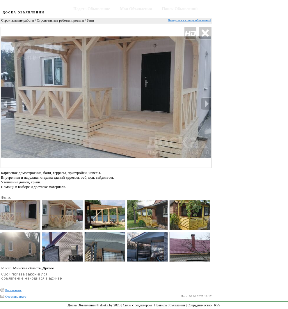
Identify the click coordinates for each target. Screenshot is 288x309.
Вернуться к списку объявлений (189, 20)
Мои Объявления (136, 9)
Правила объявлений (169, 305)
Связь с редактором (137, 305)
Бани (90, 20)
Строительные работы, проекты (60, 20)
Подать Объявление (91, 9)
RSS (217, 305)
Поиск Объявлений (180, 9)
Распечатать (13, 290)
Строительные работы (17, 20)
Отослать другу (15, 296)
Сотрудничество (199, 305)
